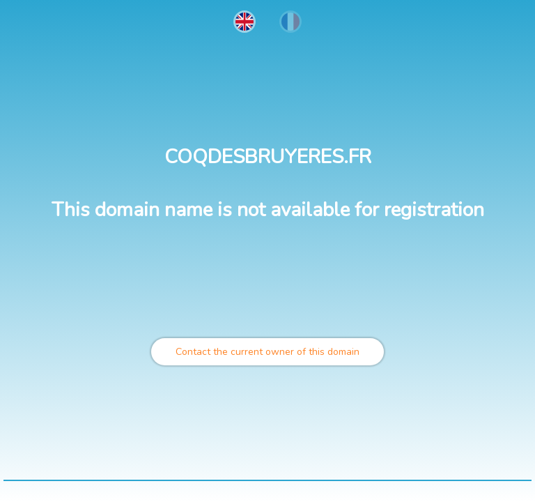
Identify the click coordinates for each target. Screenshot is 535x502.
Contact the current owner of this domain (267, 351)
